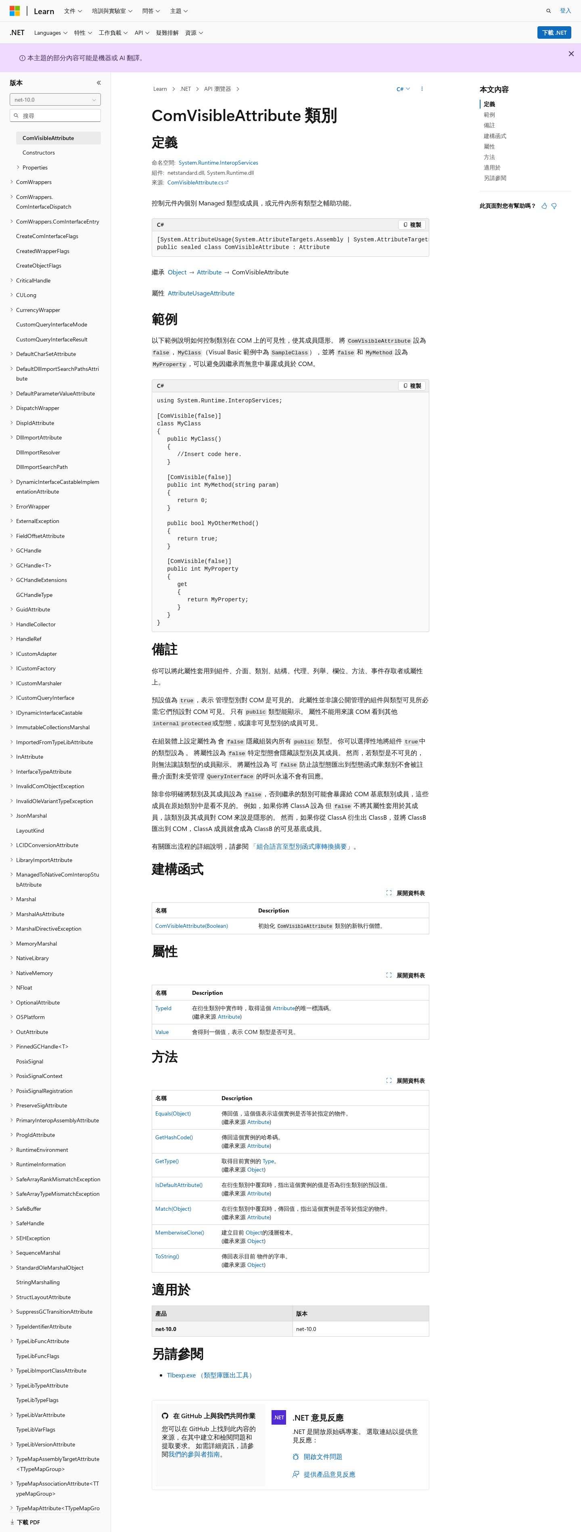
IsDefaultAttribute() (179, 1185)
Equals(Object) (173, 1113)
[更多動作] (422, 89)
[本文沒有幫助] (554, 206)
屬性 (489, 146)
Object (177, 272)
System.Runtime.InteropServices (218, 162)
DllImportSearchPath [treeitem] (42, 467)
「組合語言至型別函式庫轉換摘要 (298, 846)
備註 (489, 125)
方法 (489, 157)
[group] (290, 244)
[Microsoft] (15, 11)
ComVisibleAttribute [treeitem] (48, 138)
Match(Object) (173, 1208)
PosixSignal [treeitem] (29, 1061)
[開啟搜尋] (549, 11)
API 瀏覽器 (217, 88)
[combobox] (55, 99)
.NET (185, 88)
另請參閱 (495, 178)
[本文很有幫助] (544, 206)
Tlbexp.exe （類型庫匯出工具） (211, 1375)
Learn (160, 88)
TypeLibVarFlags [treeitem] (35, 1429)
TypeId (163, 1008)
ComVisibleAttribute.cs (195, 182)
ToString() (167, 1256)
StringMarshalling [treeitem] (38, 1282)
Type (268, 1161)
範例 (489, 114)
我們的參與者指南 (194, 1454)
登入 (565, 10)
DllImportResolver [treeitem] (38, 452)
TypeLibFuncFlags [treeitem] (37, 1356)
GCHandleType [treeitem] (34, 595)
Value (162, 1032)
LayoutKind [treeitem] (30, 830)
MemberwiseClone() (179, 1232)
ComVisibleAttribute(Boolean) (191, 925)
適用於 (492, 167)
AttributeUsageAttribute (201, 293)
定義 (489, 104)
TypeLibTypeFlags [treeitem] (37, 1400)
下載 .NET (554, 32)
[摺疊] (98, 82)
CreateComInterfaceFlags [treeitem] (47, 236)
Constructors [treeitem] (39, 152)
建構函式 (495, 136)
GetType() (167, 1161)
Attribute (209, 272)
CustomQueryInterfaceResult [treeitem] (52, 339)
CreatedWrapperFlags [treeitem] (42, 251)
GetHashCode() (174, 1137)
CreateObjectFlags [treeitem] (38, 265)
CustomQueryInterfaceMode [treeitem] (51, 324)
